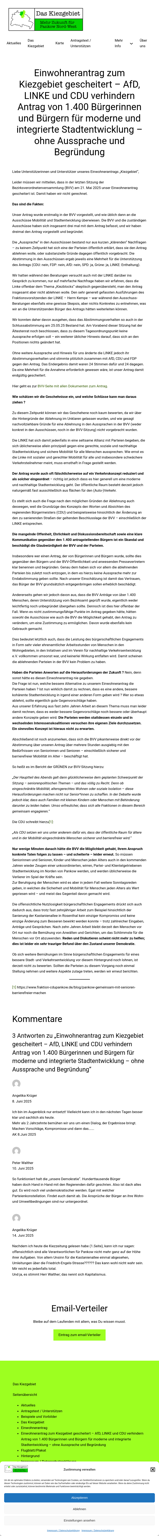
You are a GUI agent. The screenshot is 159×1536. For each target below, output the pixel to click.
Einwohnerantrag (34, 1428)
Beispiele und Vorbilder (39, 1416)
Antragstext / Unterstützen (41, 1411)
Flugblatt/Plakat (33, 1450)
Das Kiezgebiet (32, 1422)
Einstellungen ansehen (79, 1520)
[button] (153, 1469)
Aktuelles (28, 1405)
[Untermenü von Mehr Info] (131, 43)
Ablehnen (79, 1509)
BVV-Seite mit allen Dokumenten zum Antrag (72, 386)
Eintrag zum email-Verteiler (79, 1335)
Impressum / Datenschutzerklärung (63, 1530)
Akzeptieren (79, 1497)
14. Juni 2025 (23, 1235)
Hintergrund (30, 1456)
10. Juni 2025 (23, 1168)
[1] (51, 822)
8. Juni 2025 (21, 1101)
